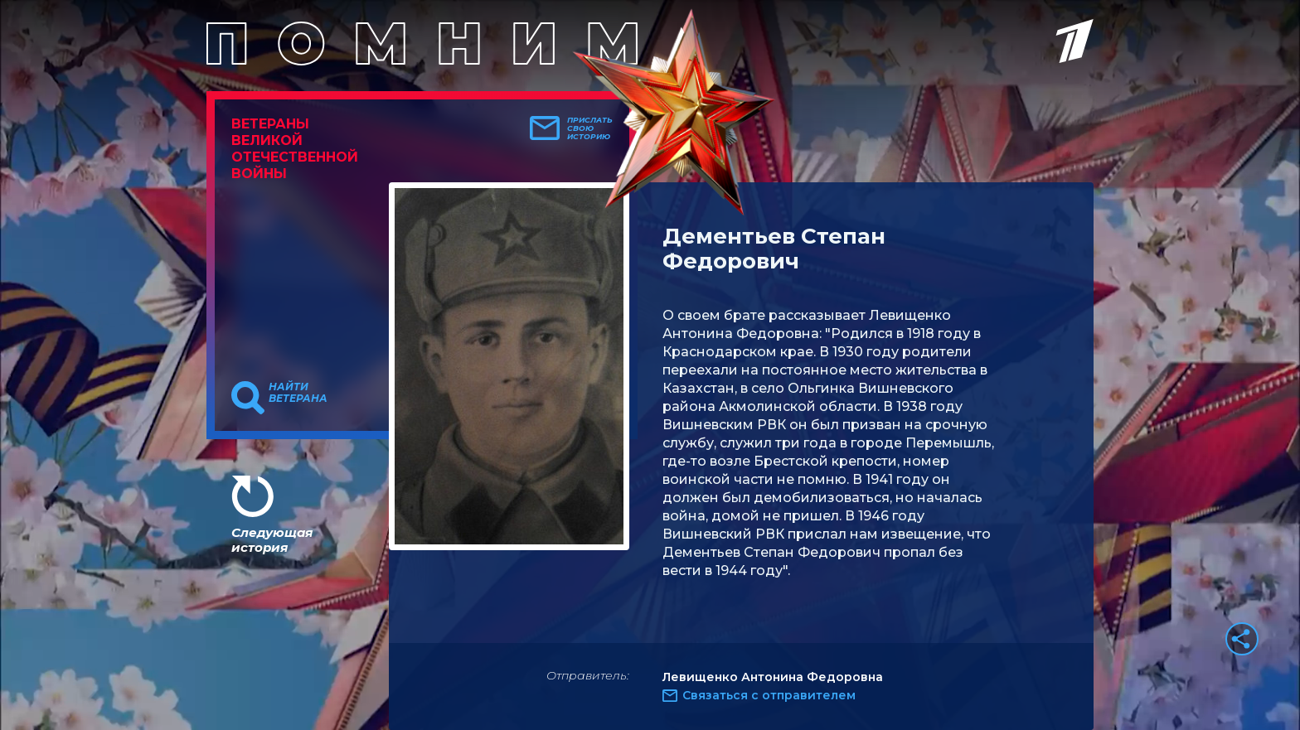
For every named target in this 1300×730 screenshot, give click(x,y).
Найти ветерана (298, 392)
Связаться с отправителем (769, 695)
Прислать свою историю (590, 128)
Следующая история (272, 540)
